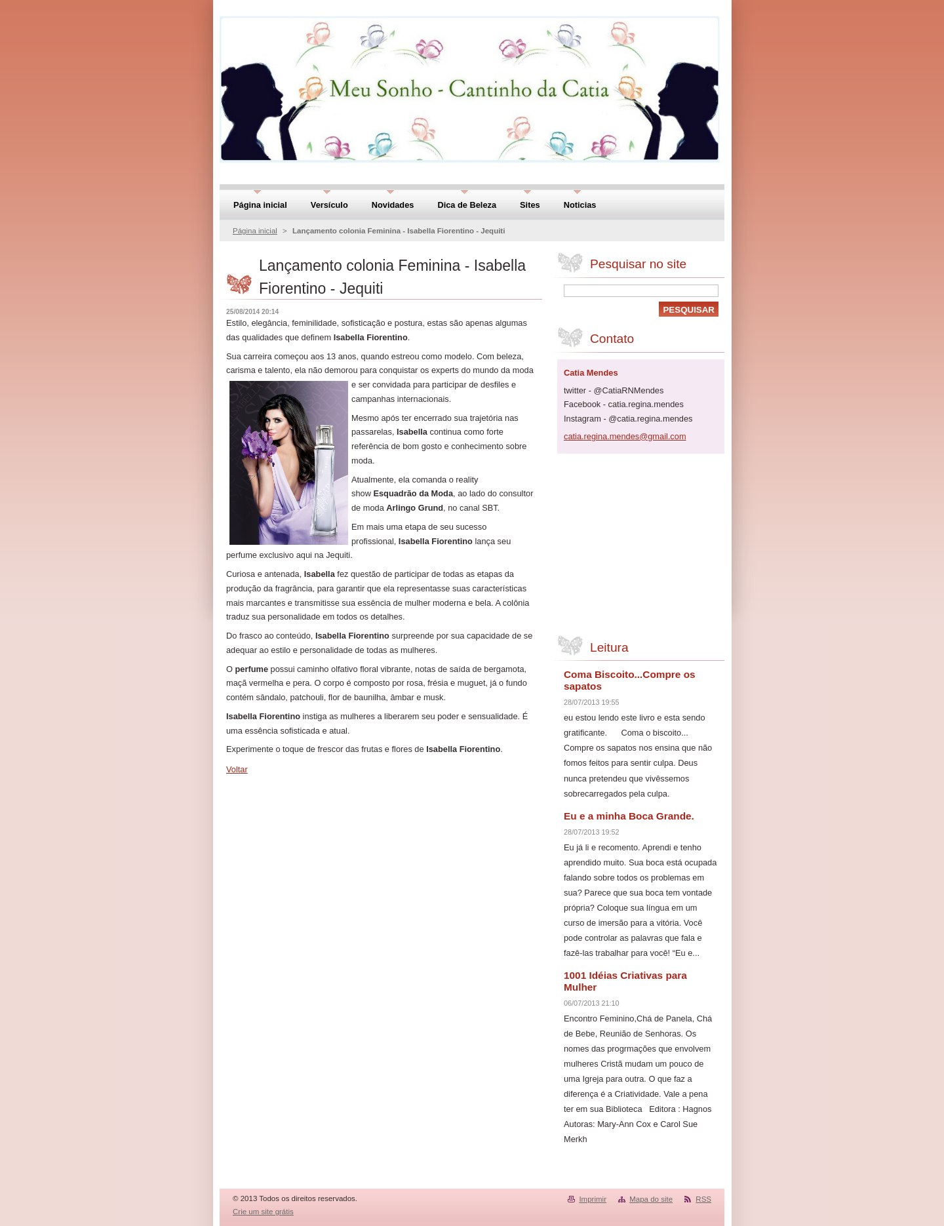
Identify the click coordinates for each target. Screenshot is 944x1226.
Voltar (237, 769)
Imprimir (592, 1199)
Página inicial (255, 231)
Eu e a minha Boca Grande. (629, 815)
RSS (703, 1199)
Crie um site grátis (263, 1212)
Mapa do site (651, 1199)
